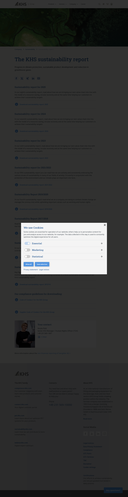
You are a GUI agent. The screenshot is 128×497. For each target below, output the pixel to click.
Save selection (42, 264)
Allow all (29, 264)
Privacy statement (31, 269)
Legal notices (44, 269)
